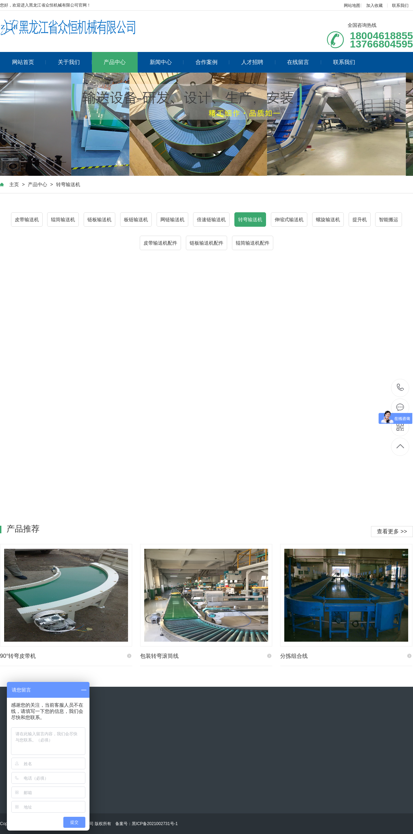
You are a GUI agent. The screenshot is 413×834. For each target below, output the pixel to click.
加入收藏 (374, 5)
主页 (14, 184)
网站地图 (352, 5)
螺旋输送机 (328, 219)
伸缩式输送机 (289, 219)
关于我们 (75, 62)
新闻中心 (167, 62)
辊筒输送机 (63, 219)
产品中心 (115, 62)
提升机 (359, 219)
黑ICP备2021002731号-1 (155, 823)
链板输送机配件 (206, 243)
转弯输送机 (68, 184)
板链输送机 (136, 219)
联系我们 (400, 5)
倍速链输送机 (211, 219)
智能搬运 (388, 219)
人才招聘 (258, 62)
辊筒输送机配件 (252, 243)
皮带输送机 (27, 219)
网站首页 (29, 62)
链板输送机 (99, 219)
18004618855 (400, 387)
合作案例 (212, 62)
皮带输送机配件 (160, 243)
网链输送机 (172, 219)
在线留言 (304, 62)
